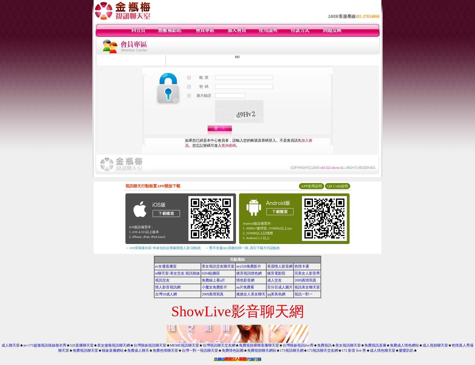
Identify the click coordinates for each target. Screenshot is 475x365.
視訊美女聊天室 (307, 287)
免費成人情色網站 (404, 345)
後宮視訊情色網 (249, 273)
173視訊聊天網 (292, 350)
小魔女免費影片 (214, 287)
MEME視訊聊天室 (184, 345)
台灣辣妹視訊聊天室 (150, 345)
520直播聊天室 (82, 345)
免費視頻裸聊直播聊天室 (259, 345)
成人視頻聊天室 (435, 345)
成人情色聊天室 (382, 350)
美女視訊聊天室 (348, 345)
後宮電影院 (276, 273)
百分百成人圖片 (280, 287)
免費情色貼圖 (233, 350)
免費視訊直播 (375, 345)
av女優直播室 (166, 266)
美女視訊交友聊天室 (218, 266)
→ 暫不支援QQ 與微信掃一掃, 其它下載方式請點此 (242, 248)
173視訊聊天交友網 (322, 350)
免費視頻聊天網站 (261, 350)
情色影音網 (245, 280)
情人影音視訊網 (168, 287)
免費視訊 (324, 345)
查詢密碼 (228, 145)
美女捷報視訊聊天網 (113, 345)
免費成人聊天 (138, 350)
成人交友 (274, 280)
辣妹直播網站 (113, 350)
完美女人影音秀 (307, 273)
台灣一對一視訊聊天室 (200, 350)
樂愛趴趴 (406, 350)
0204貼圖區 (211, 273)
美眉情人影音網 (280, 266)
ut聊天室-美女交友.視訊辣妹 (177, 273)
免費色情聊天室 (165, 350)
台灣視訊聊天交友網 (219, 345)
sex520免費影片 (248, 266)
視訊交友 (162, 280)
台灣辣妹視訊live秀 (298, 345)
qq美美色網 (276, 294)
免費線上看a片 (213, 280)
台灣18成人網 (166, 294)
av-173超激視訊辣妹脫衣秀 (44, 345)
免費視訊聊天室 (85, 350)
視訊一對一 (303, 294)
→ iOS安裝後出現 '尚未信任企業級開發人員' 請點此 (163, 248)
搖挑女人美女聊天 (250, 294)
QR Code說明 (337, 186)
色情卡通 (301, 266)
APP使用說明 (311, 186)
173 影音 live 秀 (354, 350)
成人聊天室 (11, 345)
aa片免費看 (245, 287)
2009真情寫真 (305, 280)
